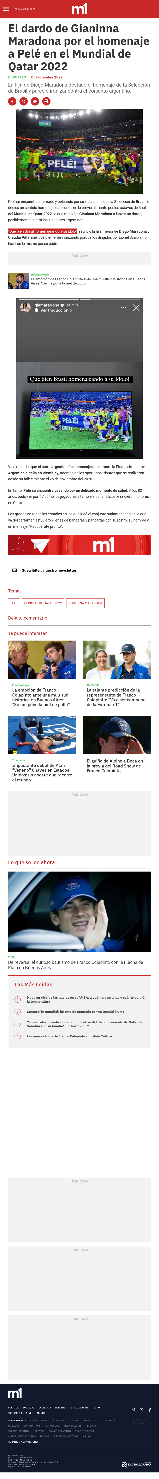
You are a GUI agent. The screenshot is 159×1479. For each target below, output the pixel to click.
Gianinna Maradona (76, 577)
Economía (45, 1369)
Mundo (41, 1375)
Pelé (13, 577)
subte (75, 1382)
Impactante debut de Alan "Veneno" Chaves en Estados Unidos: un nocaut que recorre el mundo (41, 741)
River (33, 1382)
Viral (10, 923)
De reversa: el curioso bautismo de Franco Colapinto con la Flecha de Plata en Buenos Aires (76, 930)
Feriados (13, 1387)
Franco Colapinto (59, 1393)
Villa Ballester (73, 1387)
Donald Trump (32, 1387)
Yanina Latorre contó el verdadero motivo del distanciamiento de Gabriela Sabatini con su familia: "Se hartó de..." (86, 986)
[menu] (8, 9)
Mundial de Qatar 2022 (39, 577)
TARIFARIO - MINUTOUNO (20, 1422)
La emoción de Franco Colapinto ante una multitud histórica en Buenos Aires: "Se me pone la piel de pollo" (88, 267)
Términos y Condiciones (23, 1403)
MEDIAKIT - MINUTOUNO (20, 1419)
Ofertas (39, 1393)
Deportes (16, 71)
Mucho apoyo (19, 657)
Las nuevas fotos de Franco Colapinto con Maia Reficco (63, 998)
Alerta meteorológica (22, 1398)
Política (13, 1369)
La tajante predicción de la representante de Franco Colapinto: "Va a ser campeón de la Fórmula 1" (116, 668)
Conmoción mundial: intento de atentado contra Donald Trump (69, 975)
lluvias (92, 1387)
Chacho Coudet (84, 1393)
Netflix (110, 1382)
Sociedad (29, 1369)
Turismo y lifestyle (20, 1375)
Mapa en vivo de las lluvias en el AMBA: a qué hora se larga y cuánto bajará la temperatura (79, 963)
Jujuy (98, 1382)
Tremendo (92, 657)
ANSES (86, 1382)
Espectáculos (79, 1369)
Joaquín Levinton (19, 1393)
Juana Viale (60, 1382)
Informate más (39, 261)
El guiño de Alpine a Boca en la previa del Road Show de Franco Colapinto (115, 734)
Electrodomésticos (65, 1398)
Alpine (86, 1398)
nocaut (44, 1398)
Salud (44, 1382)
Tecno (96, 1369)
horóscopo (52, 1387)
